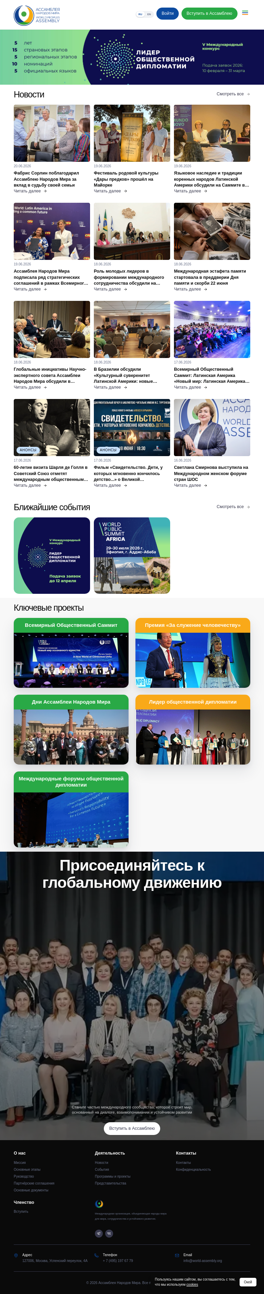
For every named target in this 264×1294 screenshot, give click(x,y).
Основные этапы (27, 1169)
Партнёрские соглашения (34, 1183)
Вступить (21, 1211)
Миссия (20, 1163)
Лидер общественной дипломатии (192, 702)
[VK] (109, 1234)
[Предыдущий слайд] (33, 57)
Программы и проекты (113, 1176)
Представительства (110, 1183)
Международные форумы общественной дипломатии (71, 782)
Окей (248, 1282)
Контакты (183, 1163)
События (102, 1169)
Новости (101, 1163)
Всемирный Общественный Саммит (71, 625)
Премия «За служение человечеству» (193, 625)
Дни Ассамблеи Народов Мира (71, 702)
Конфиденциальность (193, 1169)
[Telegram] (99, 1234)
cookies (192, 1284)
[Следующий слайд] (231, 57)
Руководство (24, 1176)
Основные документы (31, 1190)
